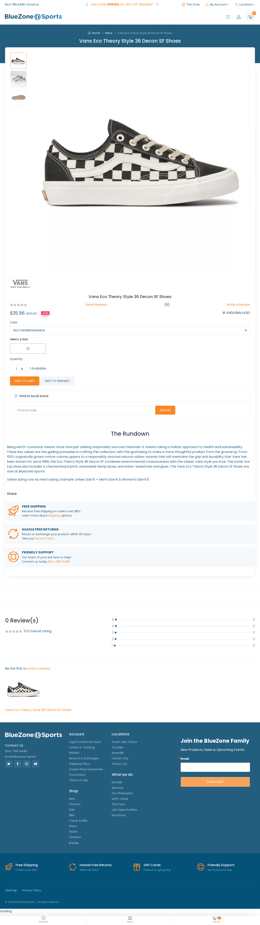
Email (185, 758)
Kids (72, 810)
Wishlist (74, 753)
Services (118, 788)
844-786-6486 (59, 562)
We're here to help (220, 870)
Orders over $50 (26, 870)
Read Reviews (96, 304)
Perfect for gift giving (157, 870)
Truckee (117, 747)
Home (94, 33)
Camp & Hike (78, 821)
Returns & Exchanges (84, 758)
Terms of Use (78, 780)
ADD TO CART (25, 381)
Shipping (54, 515)
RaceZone (119, 815)
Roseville (118, 753)
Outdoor (75, 837)
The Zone (191, 4)
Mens (108, 33)
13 (28, 348)
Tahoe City (119, 764)
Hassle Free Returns (96, 865)
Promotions (77, 775)
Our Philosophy (122, 793)
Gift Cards (152, 865)
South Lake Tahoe (124, 742)
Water (73, 832)
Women (74, 804)
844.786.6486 (15, 4)
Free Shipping (27, 865)
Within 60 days (89, 870)
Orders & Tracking (82, 747)
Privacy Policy (31, 890)
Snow (73, 826)
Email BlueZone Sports (20, 757)
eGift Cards (120, 799)
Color (13, 322)
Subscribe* (215, 781)
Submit (165, 410)
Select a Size (19, 339)
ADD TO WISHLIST (57, 381)
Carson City (120, 758)
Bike (72, 815)
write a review (39, 668)
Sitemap (11, 890)
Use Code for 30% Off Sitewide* (122, 4)
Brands (74, 843)
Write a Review (238, 304)
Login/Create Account (85, 742)
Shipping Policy (79, 764)
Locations (244, 4)
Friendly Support (221, 865)
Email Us (33, 4)
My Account (216, 4)
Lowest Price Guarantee (86, 769)
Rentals (117, 782)
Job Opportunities (124, 810)
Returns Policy (44, 538)
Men (72, 799)
